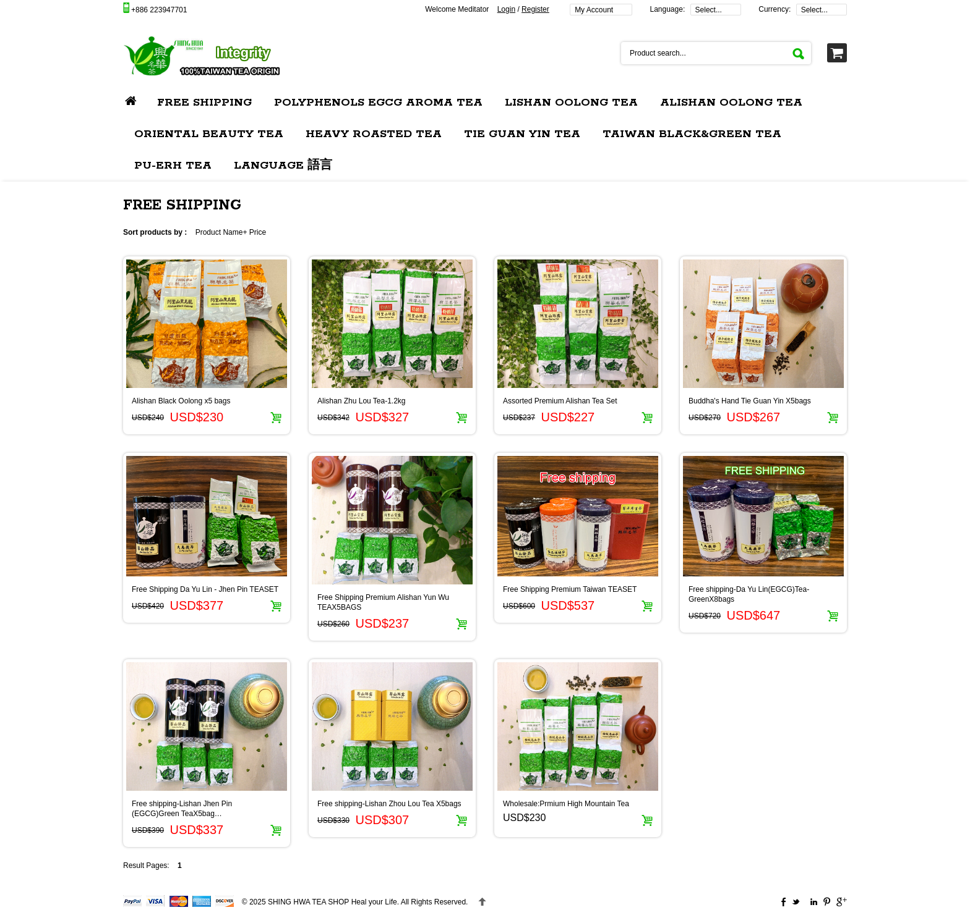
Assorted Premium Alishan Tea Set (560, 401)
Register (535, 9)
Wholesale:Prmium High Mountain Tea (566, 803)
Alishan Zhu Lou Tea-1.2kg (361, 401)
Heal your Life (332, 902)
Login (506, 9)
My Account (594, 10)
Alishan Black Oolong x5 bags (181, 401)
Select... (708, 10)
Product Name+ (221, 232)
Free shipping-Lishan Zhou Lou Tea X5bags (389, 803)
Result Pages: (146, 865)
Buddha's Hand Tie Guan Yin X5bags (750, 401)
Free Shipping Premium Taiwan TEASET (570, 589)
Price (257, 232)
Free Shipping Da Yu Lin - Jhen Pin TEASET (205, 589)
